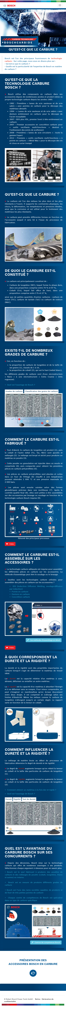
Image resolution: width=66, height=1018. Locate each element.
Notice (37, 999)
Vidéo (10, 555)
